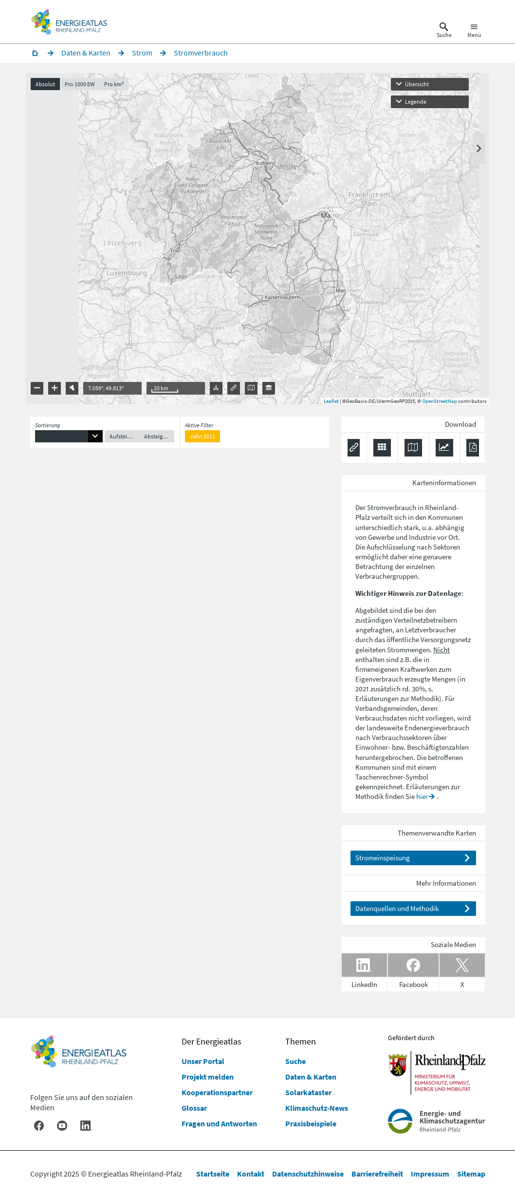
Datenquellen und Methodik (397, 910)
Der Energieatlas (211, 1041)
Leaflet (327, 403)
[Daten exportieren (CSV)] (382, 450)
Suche (295, 1061)
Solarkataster (308, 1092)
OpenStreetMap (435, 403)
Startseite (212, 1173)
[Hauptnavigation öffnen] (474, 31)
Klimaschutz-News (316, 1108)
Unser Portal (203, 1061)
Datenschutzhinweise (308, 1173)
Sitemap (471, 1173)
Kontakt (250, 1173)
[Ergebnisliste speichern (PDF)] (472, 450)
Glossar (194, 1108)
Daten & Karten (310, 1077)
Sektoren (446, 549)
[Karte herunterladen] (413, 450)
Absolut (49, 86)
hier (422, 798)
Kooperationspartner (217, 1092)
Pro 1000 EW (84, 86)
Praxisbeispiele (310, 1123)
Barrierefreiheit (377, 1173)
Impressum (430, 1173)
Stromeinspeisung (382, 860)
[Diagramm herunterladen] (444, 450)
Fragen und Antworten (219, 1123)
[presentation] (257, 241)
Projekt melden (208, 1077)
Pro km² (118, 86)
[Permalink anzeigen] (354, 450)
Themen (300, 1041)
